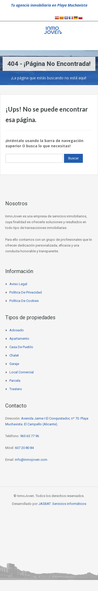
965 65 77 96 (29, 436)
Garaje (14, 364)
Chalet (14, 355)
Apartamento (19, 339)
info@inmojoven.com (31, 460)
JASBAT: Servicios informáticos (62, 504)
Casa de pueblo (21, 347)
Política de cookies (24, 301)
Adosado (16, 330)
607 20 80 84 (24, 448)
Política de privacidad (25, 292)
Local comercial (21, 372)
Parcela (14, 381)
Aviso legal (18, 284)
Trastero (15, 389)
